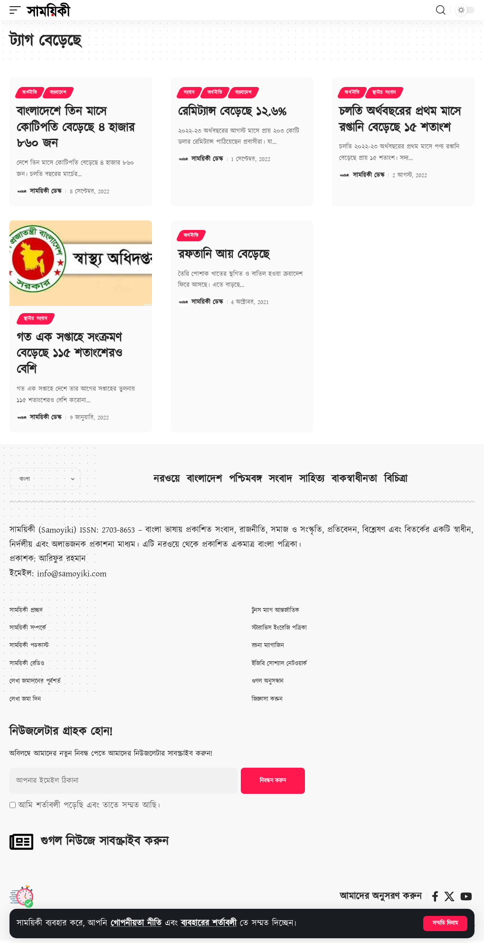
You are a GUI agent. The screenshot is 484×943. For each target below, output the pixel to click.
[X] (449, 896)
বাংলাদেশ (58, 92)
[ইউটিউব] (466, 896)
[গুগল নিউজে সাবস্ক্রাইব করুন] (21, 842)
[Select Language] (45, 479)
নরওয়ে (166, 479)
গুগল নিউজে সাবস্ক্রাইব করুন (104, 841)
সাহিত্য (311, 479)
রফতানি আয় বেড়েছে (223, 254)
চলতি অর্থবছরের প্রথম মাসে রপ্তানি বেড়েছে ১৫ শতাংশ (400, 119)
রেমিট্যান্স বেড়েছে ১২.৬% (232, 111)
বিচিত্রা (396, 479)
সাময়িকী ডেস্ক (45, 191)
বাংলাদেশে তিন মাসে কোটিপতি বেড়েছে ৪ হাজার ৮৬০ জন (75, 127)
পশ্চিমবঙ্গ (245, 479)
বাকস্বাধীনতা (354, 479)
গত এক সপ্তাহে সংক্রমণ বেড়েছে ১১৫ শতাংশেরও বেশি (69, 354)
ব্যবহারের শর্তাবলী (209, 923)
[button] (445, 923)
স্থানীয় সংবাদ (384, 92)
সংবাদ (189, 92)
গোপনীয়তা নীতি (136, 923)
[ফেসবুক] (435, 896)
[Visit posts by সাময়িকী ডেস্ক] (22, 191)
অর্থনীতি (29, 92)
